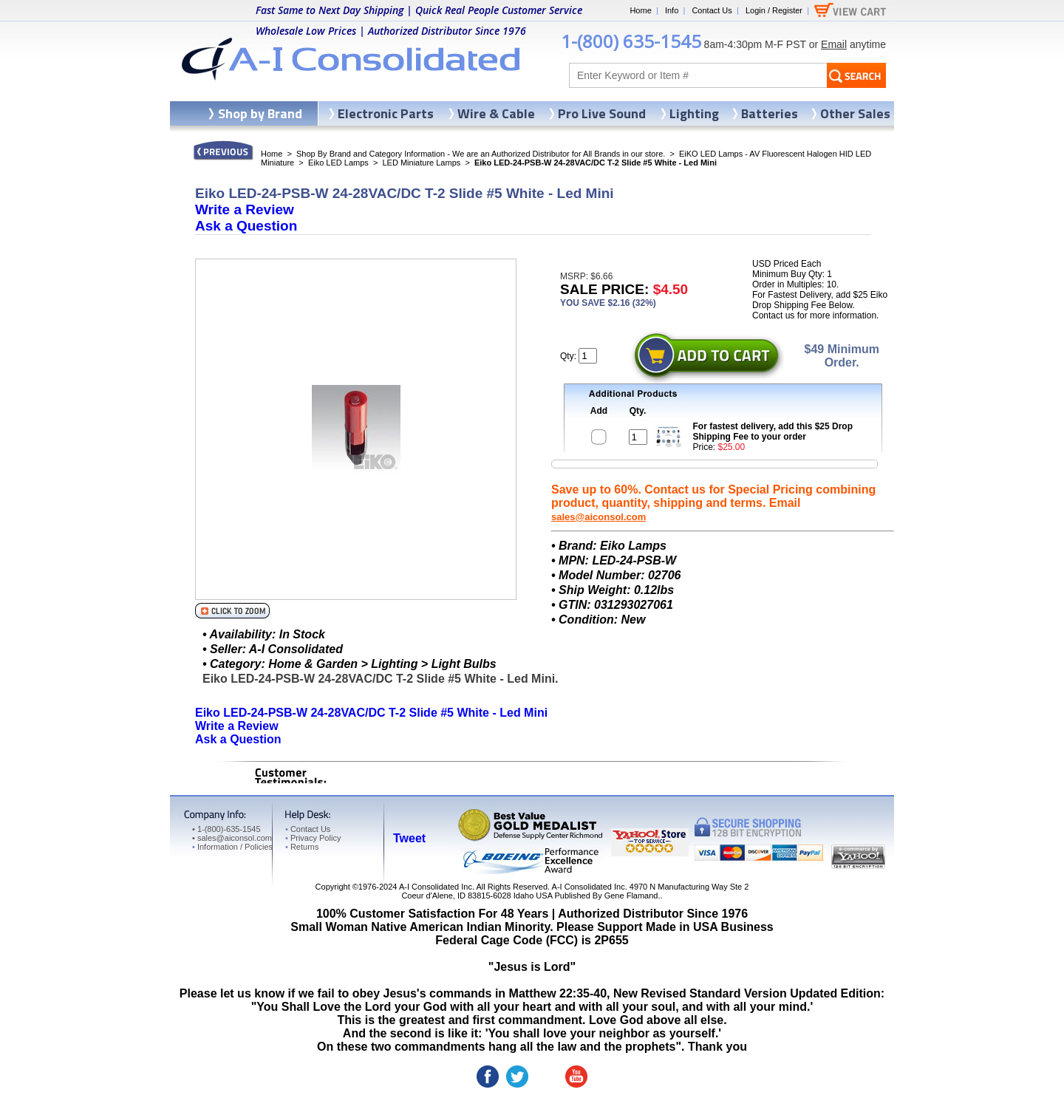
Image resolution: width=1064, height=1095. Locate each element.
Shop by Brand (260, 113)
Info (671, 10)
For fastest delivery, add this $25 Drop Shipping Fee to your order (773, 431)
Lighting (694, 113)
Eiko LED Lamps (338, 162)
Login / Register (774, 10)
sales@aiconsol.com (598, 516)
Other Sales (855, 113)
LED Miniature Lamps (422, 162)
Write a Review (244, 209)
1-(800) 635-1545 (631, 41)
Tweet (409, 838)
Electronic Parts (386, 113)
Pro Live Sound (602, 113)
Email (834, 44)
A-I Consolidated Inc (435, 886)
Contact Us (712, 10)
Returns (301, 846)
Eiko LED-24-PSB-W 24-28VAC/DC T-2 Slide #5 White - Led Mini (371, 712)
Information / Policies (232, 846)
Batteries (769, 113)
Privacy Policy (313, 837)
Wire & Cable (496, 113)
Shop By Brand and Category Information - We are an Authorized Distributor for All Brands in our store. (480, 153)
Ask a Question (246, 225)
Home (640, 10)
